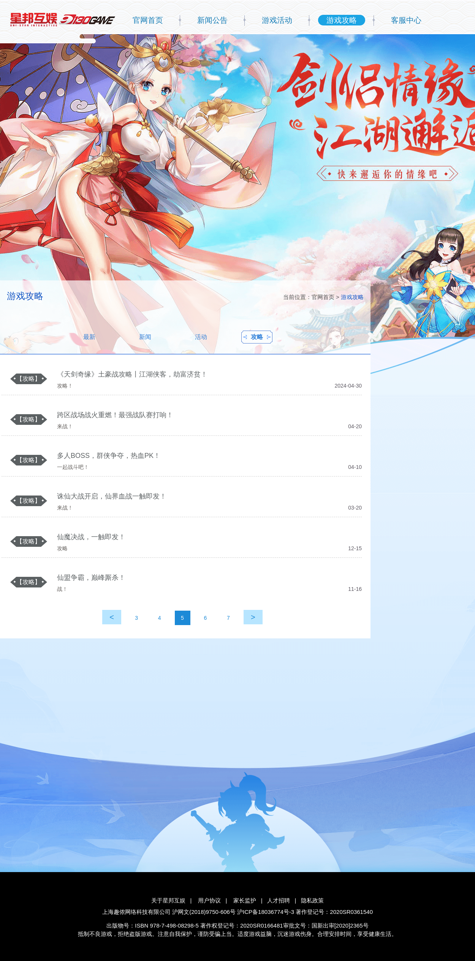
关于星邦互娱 (168, 900)
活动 (201, 337)
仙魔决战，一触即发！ (91, 537)
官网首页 (148, 20)
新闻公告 (212, 20)
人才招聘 (278, 900)
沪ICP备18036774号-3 (265, 912)
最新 (89, 337)
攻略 (257, 337)
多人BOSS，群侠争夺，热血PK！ (108, 455)
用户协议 (209, 900)
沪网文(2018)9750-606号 (204, 912)
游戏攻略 (341, 20)
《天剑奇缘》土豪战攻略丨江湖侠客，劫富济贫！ (132, 374)
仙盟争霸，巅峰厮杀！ (91, 577)
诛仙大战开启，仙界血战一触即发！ (111, 496)
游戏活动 (277, 20)
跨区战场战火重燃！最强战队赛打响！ (115, 415)
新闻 (145, 337)
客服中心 (406, 20)
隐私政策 (312, 900)
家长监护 (244, 900)
